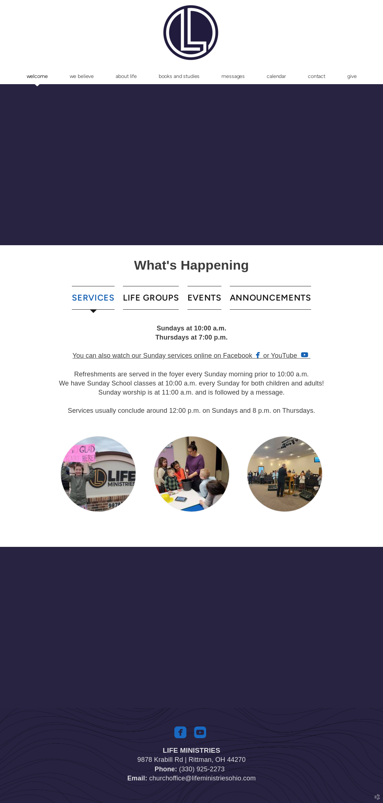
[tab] (93, 298)
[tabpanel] (191, 370)
